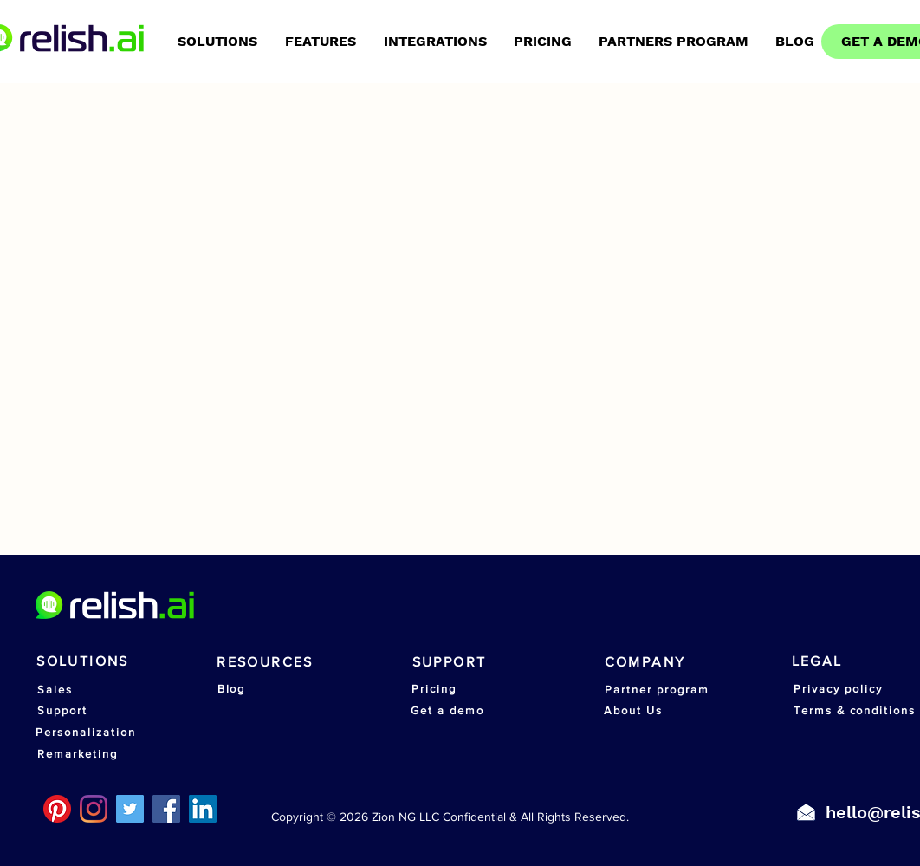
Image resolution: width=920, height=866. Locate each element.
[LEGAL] (817, 660)
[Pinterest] (57, 809)
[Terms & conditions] (854, 710)
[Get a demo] (447, 710)
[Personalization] (86, 732)
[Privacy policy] (838, 689)
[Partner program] (657, 689)
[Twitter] (130, 809)
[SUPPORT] (449, 661)
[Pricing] (434, 689)
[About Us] (633, 710)
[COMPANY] (645, 661)
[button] (435, 41)
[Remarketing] (77, 754)
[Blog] (231, 689)
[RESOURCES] (265, 661)
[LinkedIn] (203, 809)
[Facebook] (166, 809)
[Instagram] (93, 809)
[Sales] (55, 689)
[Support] (62, 710)
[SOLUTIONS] (83, 660)
